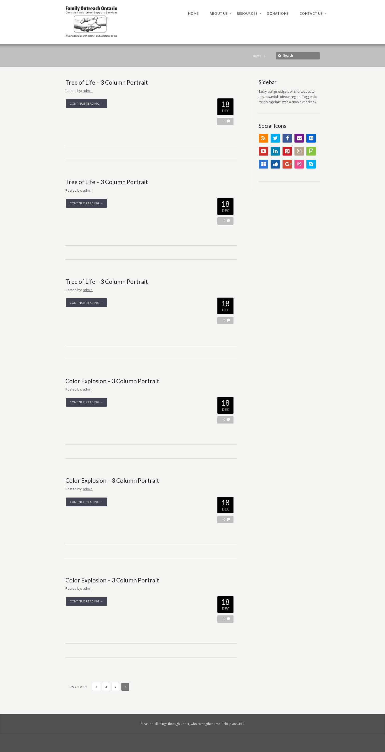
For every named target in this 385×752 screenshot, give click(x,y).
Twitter (275, 138)
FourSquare (311, 151)
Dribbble (299, 164)
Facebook (287, 138)
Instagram (299, 151)
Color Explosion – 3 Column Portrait (112, 381)
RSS (263, 138)
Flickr (311, 138)
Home (257, 56)
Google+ (287, 164)
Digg (275, 164)
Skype (311, 164)
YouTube (263, 151)
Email (299, 138)
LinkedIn (275, 151)
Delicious (263, 164)
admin (88, 90)
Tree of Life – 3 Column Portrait (106, 82)
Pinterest (287, 151)
